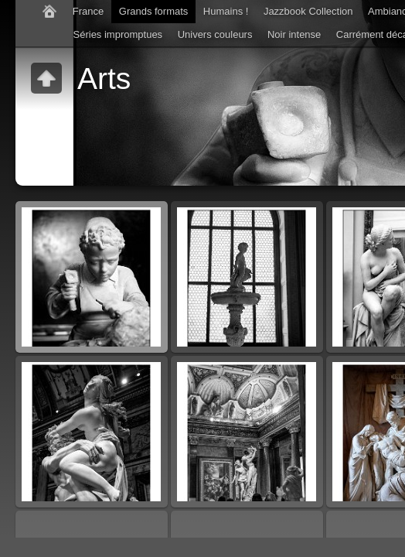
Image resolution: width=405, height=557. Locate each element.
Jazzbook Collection (308, 11)
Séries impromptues (118, 34)
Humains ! (226, 11)
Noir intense (294, 34)
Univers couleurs (215, 34)
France (88, 11)
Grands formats (154, 11)
